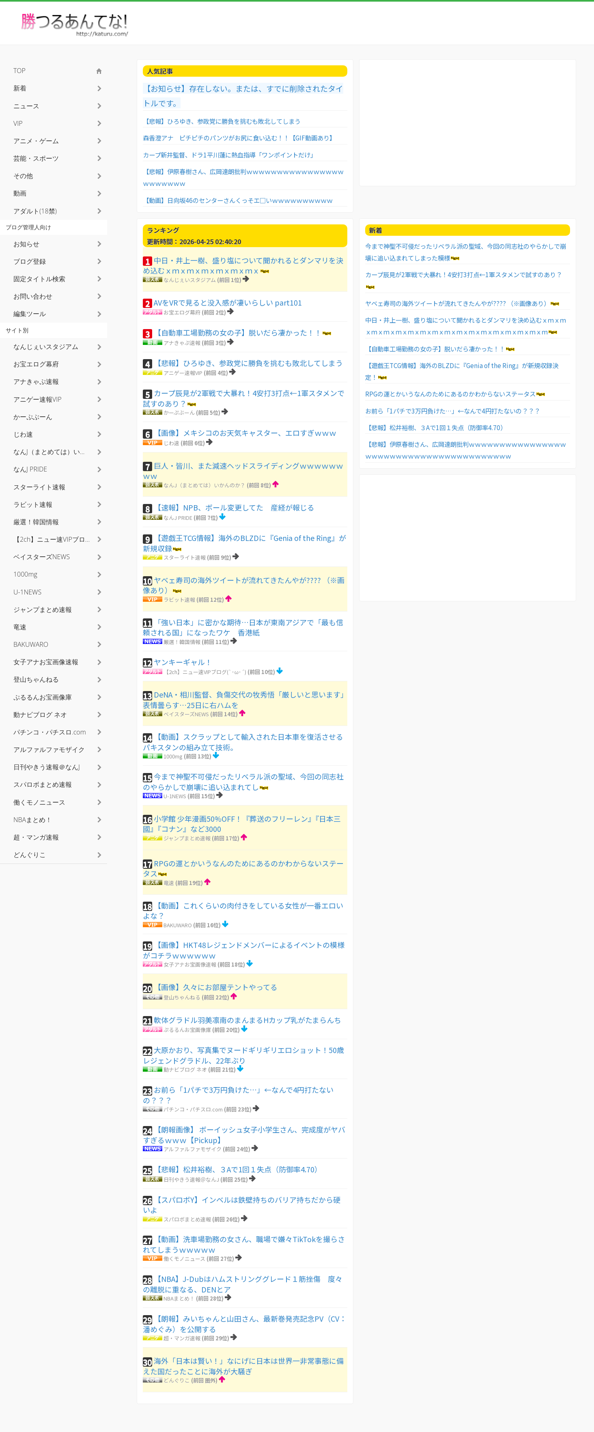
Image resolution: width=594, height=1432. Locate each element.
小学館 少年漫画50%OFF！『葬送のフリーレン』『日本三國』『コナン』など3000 (242, 823)
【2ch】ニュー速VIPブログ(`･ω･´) (205, 672)
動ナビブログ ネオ (185, 1069)
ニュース (26, 105)
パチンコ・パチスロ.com (193, 1109)
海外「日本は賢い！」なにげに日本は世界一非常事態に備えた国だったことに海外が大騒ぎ (243, 1365)
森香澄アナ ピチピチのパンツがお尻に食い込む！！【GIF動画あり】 (239, 137)
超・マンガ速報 (182, 1338)
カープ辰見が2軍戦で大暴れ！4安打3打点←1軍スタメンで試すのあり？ (243, 398)
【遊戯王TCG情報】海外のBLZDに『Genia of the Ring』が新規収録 (244, 542)
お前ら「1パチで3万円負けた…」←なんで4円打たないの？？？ (238, 1094)
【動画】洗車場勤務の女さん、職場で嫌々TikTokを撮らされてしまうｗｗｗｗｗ (244, 1244)
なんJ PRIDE (178, 517)
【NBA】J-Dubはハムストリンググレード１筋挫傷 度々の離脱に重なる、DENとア (242, 1283)
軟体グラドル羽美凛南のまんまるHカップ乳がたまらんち (247, 1019)
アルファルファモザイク (193, 1149)
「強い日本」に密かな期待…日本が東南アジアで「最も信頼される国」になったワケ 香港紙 (243, 627)
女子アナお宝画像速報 (190, 964)
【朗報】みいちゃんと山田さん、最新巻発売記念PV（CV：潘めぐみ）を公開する (244, 1323)
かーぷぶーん (179, 412)
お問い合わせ (32, 296)
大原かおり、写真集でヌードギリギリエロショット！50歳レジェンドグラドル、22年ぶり (243, 1055)
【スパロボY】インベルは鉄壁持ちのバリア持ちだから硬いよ (241, 1204)
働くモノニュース (184, 1258)
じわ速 (171, 443)
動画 (19, 193)
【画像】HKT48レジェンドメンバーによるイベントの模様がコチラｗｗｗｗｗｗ (243, 949)
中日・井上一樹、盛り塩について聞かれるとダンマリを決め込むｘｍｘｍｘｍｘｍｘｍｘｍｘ (243, 265)
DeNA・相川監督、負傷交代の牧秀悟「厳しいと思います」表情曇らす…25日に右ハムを (243, 699)
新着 (19, 88)
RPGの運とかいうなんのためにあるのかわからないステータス (243, 868)
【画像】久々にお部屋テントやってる (216, 987)
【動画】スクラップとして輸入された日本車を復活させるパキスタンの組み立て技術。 (243, 741)
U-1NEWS (175, 796)
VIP (18, 123)
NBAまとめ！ (179, 1298)
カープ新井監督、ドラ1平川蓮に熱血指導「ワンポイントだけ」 (229, 154)
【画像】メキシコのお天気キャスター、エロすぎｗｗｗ (245, 432)
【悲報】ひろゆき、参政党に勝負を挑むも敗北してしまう (222, 120)
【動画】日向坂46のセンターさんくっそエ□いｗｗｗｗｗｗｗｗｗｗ (238, 200)
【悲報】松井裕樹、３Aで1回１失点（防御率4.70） (238, 1169)
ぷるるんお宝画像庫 (187, 1030)
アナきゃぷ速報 (182, 343)
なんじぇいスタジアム (190, 280)
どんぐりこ (177, 1380)
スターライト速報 (185, 557)
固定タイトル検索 (39, 278)
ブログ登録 (29, 261)
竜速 (169, 883)
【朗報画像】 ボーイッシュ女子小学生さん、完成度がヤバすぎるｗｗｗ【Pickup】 (244, 1134)
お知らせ (26, 243)
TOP (19, 70)
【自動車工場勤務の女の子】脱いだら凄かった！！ (238, 332)
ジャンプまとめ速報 (187, 838)
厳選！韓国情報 (182, 642)
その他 (23, 175)
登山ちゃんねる (182, 997)
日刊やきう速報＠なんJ (191, 1179)
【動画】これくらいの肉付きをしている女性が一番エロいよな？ (243, 910)
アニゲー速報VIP (183, 373)
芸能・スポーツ (36, 158)
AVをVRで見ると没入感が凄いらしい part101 (228, 302)
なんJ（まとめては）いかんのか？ (204, 485)
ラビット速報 (179, 599)
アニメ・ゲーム (36, 140)
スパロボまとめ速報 (187, 1219)
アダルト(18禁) (35, 211)
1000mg (173, 756)
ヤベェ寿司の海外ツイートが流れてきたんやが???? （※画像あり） (243, 585)
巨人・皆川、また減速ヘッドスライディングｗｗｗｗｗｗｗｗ (243, 470)
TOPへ (569, 1420)
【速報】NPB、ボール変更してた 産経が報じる (234, 507)
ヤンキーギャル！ (183, 662)
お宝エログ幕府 (182, 312)
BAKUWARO (178, 925)
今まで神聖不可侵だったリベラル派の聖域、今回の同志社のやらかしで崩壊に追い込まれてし (243, 781)
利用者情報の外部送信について (526, 1420)
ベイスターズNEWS (186, 714)
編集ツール (29, 313)
